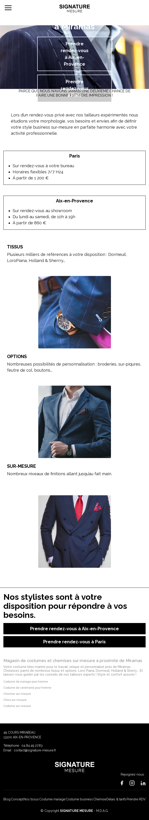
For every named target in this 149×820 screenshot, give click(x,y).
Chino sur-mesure (15, 700)
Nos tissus (31, 799)
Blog (6, 799)
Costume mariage (52, 799)
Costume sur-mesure (17, 706)
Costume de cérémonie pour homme (27, 687)
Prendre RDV (136, 799)
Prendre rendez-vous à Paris (75, 88)
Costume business (79, 799)
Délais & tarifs (116, 799)
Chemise (99, 799)
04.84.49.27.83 (32, 745)
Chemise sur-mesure (17, 693)
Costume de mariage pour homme (25, 681)
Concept (17, 799)
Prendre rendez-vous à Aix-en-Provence (75, 54)
